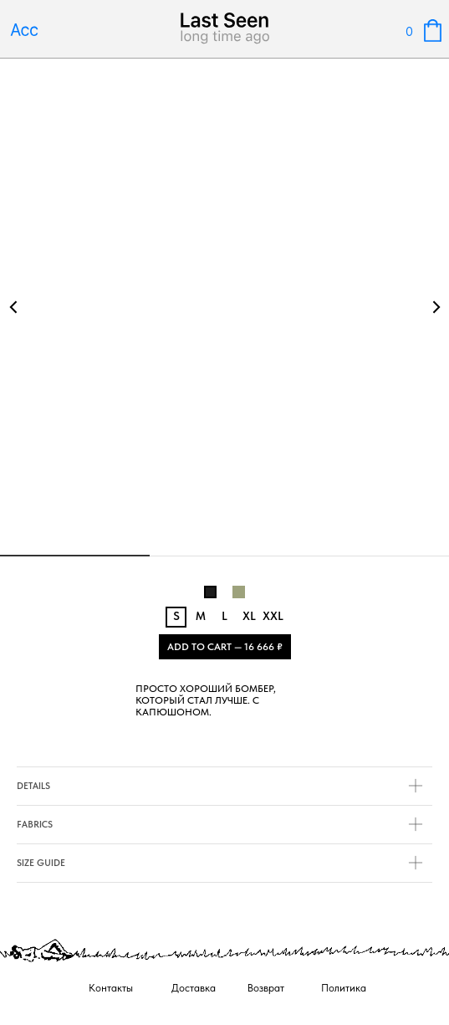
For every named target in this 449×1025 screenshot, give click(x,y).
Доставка (193, 987)
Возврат (265, 987)
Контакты (111, 987)
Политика (343, 987)
